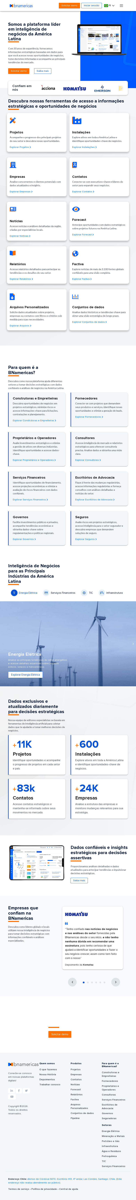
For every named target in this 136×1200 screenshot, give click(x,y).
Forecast (76, 1089)
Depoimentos (47, 1079)
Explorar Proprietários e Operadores (34, 460)
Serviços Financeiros (59, 593)
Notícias (75, 1084)
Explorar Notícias (20, 236)
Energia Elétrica (24, 593)
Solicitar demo (69, 5)
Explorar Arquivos (20, 325)
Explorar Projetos (20, 147)
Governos (107, 1113)
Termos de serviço (19, 1189)
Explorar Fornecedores (89, 417)
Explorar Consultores (88, 460)
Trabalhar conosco (49, 1084)
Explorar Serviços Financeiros (30, 499)
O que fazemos (48, 1069)
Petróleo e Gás (110, 1141)
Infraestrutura (111, 593)
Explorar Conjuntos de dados (89, 322)
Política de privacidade (44, 1189)
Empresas (76, 1074)
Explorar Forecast (83, 234)
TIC (87, 593)
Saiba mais (43, 71)
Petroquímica (109, 1156)
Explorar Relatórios (21, 279)
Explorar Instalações (84, 147)
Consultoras (109, 1095)
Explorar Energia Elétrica (25, 674)
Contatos (76, 1079)
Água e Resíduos (111, 1151)
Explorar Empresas (21, 191)
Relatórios (76, 1094)
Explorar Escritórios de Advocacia (95, 499)
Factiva (75, 1099)
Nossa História (47, 1074)
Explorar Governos (24, 539)
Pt (108, 5)
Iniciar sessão (91, 5)
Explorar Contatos (83, 191)
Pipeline (75, 1118)
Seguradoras (109, 1118)
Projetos (75, 1069)
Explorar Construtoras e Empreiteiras (34, 420)
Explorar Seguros (86, 539)
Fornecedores (110, 1081)
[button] (84, 982)
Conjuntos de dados (82, 1113)
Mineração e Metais (113, 1136)
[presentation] (3, 644)
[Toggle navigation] (121, 5)
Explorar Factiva (82, 279)
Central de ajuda (68, 1189)
